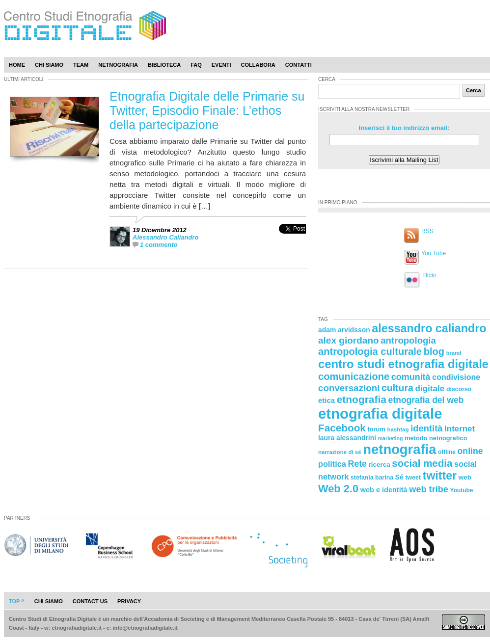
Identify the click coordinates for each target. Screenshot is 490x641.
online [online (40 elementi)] (470, 451)
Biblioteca (164, 65)
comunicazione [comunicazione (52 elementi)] (353, 376)
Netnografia (118, 65)
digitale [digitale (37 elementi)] (429, 388)
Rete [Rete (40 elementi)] (357, 464)
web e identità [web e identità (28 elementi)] (384, 490)
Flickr (429, 275)
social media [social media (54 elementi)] (422, 463)
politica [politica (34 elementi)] (332, 463)
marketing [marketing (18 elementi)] (390, 438)
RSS (427, 231)
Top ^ (17, 601)
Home (17, 65)
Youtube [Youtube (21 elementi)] (461, 490)
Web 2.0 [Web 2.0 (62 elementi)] (338, 488)
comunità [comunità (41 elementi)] (411, 377)
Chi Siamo (49, 65)
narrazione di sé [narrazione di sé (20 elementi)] (339, 452)
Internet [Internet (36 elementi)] (459, 428)
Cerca (473, 90)
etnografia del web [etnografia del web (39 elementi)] (426, 400)
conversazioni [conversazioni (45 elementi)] (349, 388)
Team (80, 65)
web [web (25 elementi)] (465, 477)
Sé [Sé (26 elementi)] (399, 477)
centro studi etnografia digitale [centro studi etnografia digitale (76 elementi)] (403, 364)
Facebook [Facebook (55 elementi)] (342, 427)
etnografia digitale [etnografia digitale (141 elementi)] (380, 413)
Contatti (298, 65)
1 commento (159, 244)
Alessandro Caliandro (165, 237)
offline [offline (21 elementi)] (447, 452)
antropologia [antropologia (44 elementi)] (408, 340)
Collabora (258, 65)
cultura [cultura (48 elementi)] (397, 387)
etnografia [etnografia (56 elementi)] (361, 399)
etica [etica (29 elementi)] (326, 400)
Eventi (221, 65)
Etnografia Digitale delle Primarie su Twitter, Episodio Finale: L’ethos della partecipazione (206, 110)
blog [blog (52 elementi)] (434, 351)
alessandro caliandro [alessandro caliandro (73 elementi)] (429, 328)
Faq (196, 65)
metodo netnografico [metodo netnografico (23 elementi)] (436, 438)
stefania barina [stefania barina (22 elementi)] (372, 477)
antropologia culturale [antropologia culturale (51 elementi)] (370, 351)
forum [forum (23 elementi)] (376, 429)
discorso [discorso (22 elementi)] (459, 389)
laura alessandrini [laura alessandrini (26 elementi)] (347, 438)
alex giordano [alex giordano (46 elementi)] (348, 340)
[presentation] (292, 239)
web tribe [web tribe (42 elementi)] (428, 489)
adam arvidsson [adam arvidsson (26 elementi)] (344, 330)
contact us (90, 601)
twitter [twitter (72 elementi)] (440, 475)
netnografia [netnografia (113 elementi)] (399, 449)
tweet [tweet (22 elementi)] (413, 477)
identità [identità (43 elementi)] (426, 428)
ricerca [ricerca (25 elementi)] (379, 464)
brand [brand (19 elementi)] (454, 353)
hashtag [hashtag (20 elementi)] (397, 429)
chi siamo (48, 601)
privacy (129, 601)
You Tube (433, 253)
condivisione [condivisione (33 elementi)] (456, 377)
